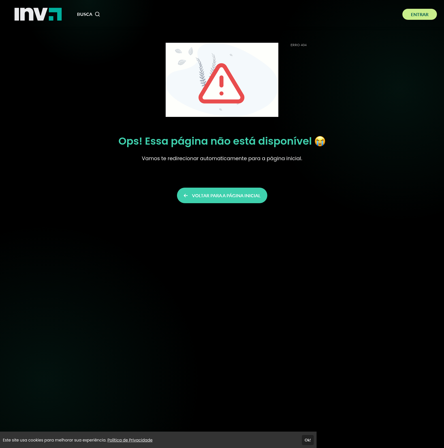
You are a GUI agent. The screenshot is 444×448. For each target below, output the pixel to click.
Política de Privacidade (129, 440)
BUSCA (88, 14)
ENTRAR (419, 14)
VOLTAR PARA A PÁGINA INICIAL (222, 195)
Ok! (308, 440)
